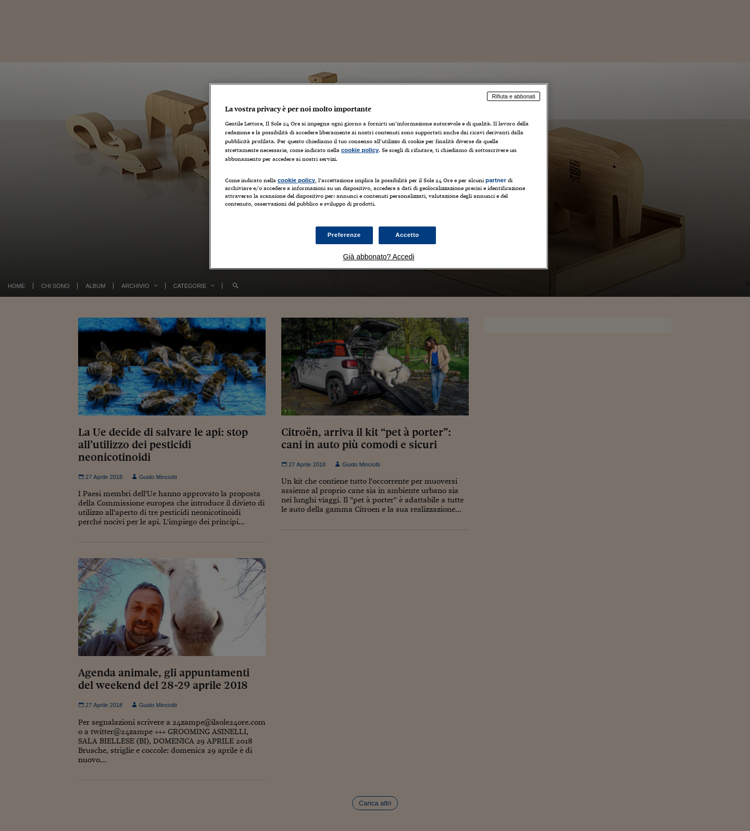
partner (495, 180)
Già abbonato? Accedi (379, 257)
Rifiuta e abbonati (513, 96)
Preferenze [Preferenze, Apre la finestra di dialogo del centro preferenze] (344, 235)
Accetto (407, 235)
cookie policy (360, 150)
